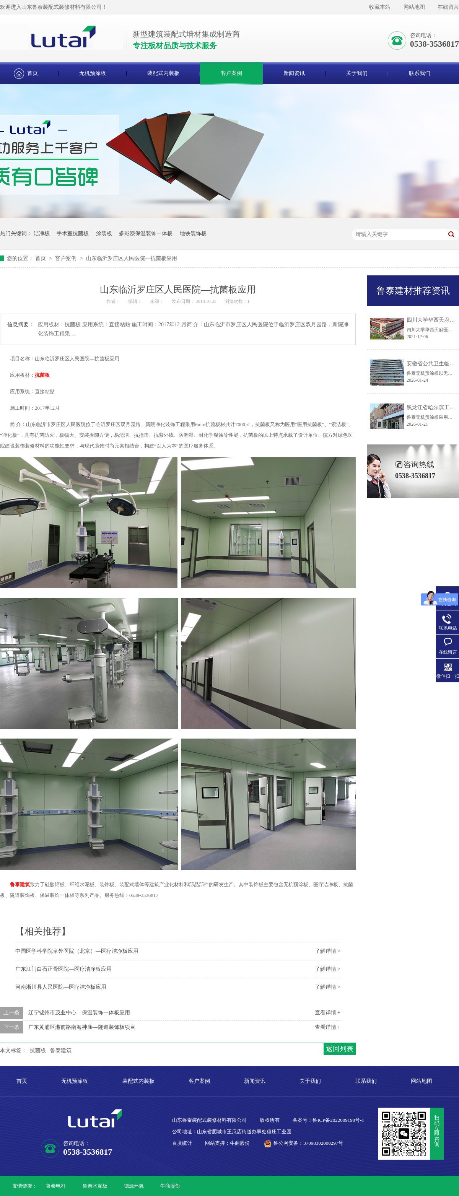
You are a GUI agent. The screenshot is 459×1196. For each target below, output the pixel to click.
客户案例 (231, 73)
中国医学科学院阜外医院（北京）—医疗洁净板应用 (76, 951)
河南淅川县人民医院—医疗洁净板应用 (60, 987)
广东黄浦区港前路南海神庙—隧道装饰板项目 (81, 1027)
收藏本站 (380, 7)
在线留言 (448, 7)
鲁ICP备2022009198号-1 (338, 1120)
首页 (32, 73)
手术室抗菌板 (73, 233)
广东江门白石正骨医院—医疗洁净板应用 (63, 969)
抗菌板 (42, 375)
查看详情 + (327, 1012)
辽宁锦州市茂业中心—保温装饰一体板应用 (79, 1012)
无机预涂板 (92, 73)
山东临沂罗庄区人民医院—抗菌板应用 (131, 258)
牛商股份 (170, 1186)
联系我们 (419, 73)
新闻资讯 (294, 73)
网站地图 (414, 7)
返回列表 (339, 1049)
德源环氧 (134, 1186)
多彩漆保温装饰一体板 (146, 233)
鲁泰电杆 (56, 1186)
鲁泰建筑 (20, 884)
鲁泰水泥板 (95, 1186)
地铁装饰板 (193, 233)
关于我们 (357, 73)
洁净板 (42, 233)
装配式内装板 (163, 73)
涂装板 (104, 233)
